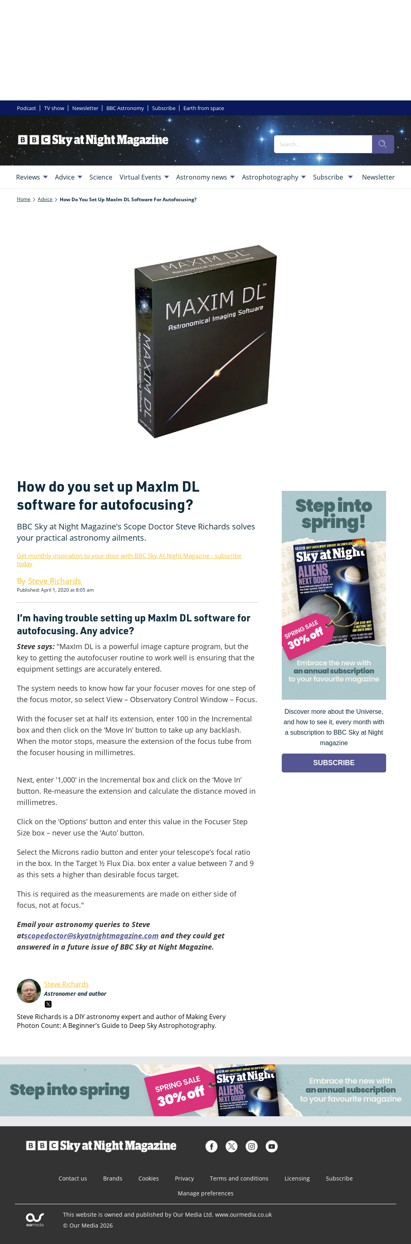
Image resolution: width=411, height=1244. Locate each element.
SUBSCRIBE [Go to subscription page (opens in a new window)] (334, 763)
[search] (383, 144)
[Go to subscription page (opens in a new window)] (334, 697)
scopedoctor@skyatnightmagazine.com (91, 935)
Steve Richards (66, 984)
